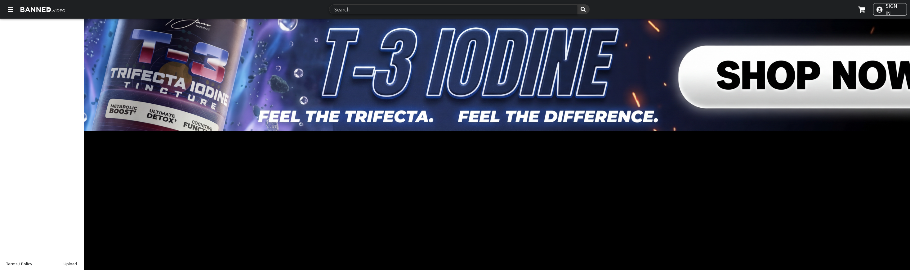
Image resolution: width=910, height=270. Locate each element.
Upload (70, 264)
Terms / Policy (19, 264)
